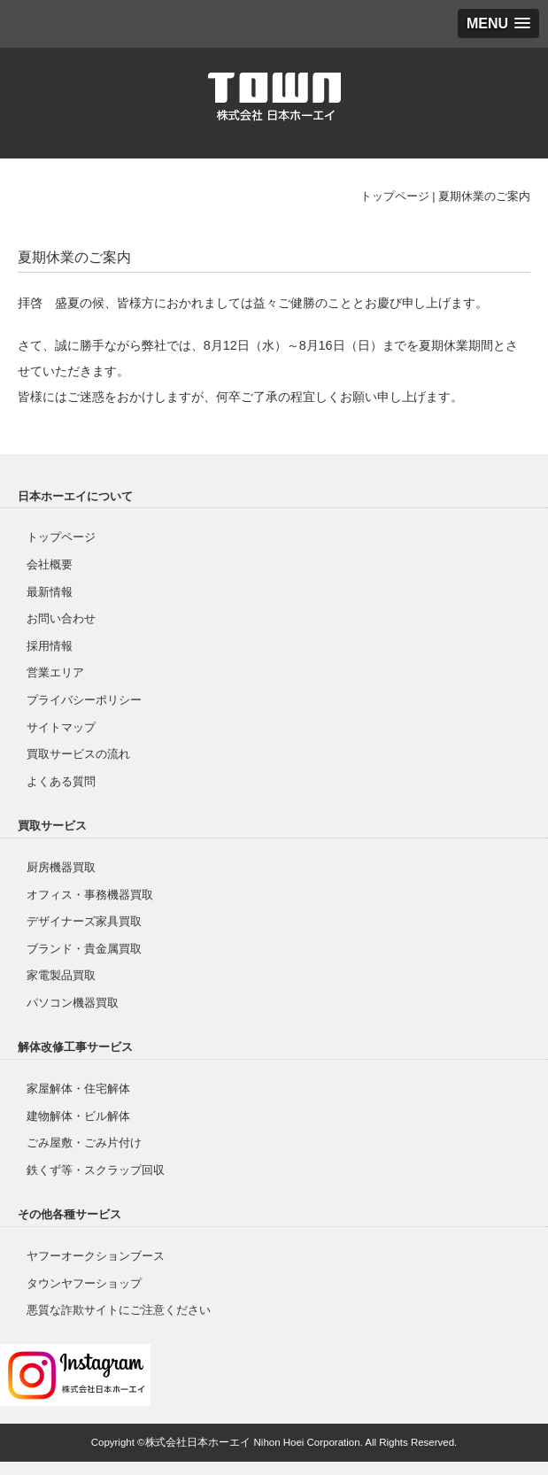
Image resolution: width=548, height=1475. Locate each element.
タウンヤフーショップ (84, 1283)
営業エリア (55, 672)
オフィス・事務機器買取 (90, 894)
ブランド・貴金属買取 (84, 948)
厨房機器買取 (61, 867)
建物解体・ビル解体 (78, 1116)
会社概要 (50, 564)
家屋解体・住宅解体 (78, 1088)
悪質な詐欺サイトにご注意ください (119, 1310)
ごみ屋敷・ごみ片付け (84, 1142)
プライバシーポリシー (84, 700)
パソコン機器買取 (73, 1002)
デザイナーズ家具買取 (84, 921)
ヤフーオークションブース (96, 1256)
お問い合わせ (61, 618)
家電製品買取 (61, 975)
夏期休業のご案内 (484, 196)
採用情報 (50, 646)
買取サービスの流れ (78, 754)
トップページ (394, 196)
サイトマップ (61, 727)
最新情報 (50, 591)
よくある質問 (61, 781)
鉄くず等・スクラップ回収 (96, 1170)
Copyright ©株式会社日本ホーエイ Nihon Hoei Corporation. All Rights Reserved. (274, 1442)
